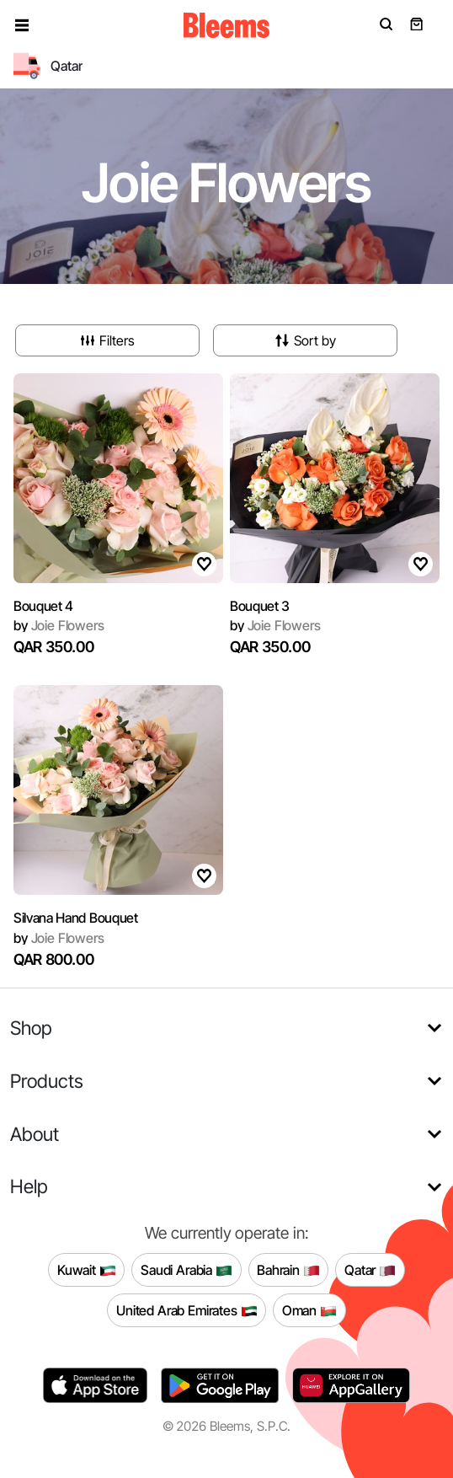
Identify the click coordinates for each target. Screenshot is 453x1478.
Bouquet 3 (260, 605)
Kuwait (86, 1270)
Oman (309, 1310)
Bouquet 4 (43, 605)
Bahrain (288, 1270)
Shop (31, 1027)
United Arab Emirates (187, 1310)
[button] (21, 25)
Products (46, 1080)
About (34, 1133)
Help (29, 1186)
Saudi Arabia (186, 1270)
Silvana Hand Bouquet (75, 917)
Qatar (370, 1270)
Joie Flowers (58, 625)
